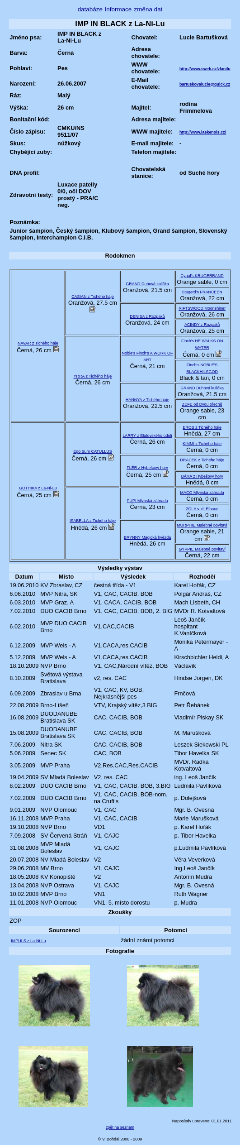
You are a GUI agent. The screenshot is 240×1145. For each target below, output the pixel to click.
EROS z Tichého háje (202, 427)
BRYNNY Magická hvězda (147, 537)
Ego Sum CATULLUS (92, 451)
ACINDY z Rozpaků (202, 324)
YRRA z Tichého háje (93, 376)
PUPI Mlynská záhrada (147, 500)
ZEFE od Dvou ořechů (202, 404)
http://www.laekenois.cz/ (202, 132)
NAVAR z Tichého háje (38, 343)
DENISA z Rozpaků (147, 316)
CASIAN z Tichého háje (92, 296)
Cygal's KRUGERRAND (202, 275)
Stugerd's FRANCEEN (202, 292)
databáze (90, 9)
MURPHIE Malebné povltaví (202, 525)
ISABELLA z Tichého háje (93, 520)
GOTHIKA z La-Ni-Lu (38, 488)
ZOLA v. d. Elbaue (202, 509)
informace (118, 9)
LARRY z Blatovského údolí (147, 435)
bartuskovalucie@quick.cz (204, 84)
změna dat (148, 9)
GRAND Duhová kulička (147, 284)
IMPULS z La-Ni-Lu (28, 941)
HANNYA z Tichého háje (147, 400)
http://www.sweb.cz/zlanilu (205, 69)
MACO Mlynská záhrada (202, 492)
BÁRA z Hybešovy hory (202, 476)
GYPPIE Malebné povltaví (202, 549)
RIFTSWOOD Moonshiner (202, 308)
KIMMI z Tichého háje (202, 443)
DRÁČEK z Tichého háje (202, 460)
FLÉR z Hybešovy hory (147, 467)
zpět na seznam (120, 1127)
